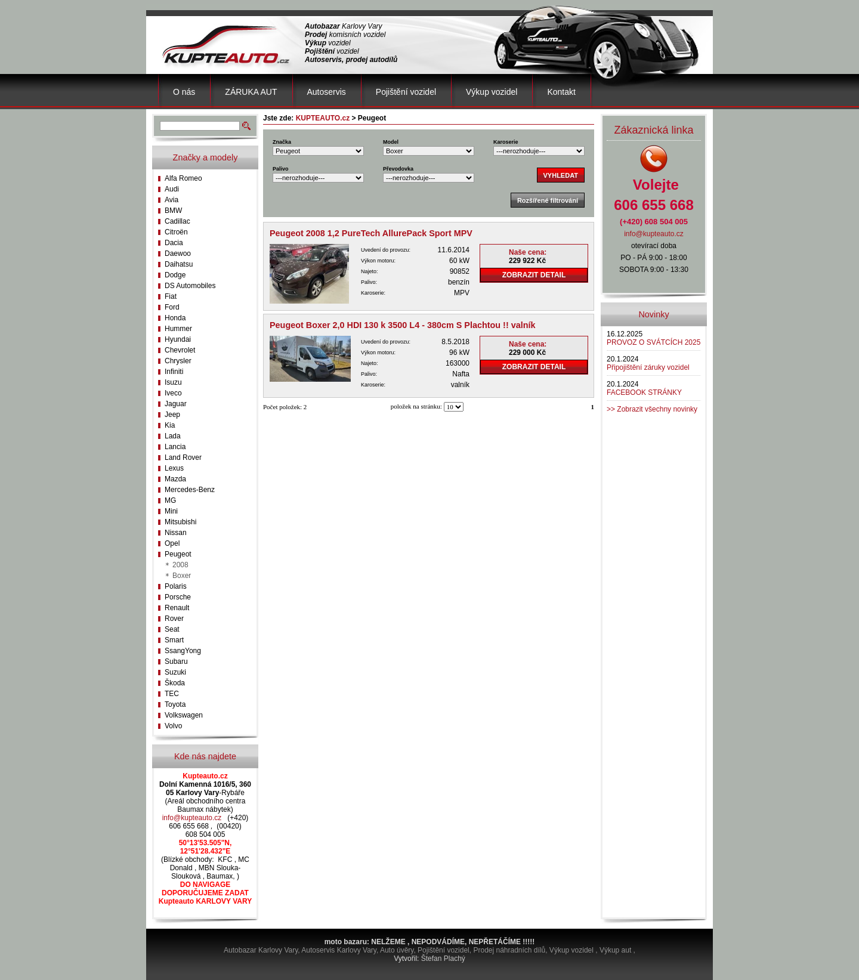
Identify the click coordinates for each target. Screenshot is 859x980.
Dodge (175, 275)
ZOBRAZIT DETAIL (534, 275)
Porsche (178, 597)
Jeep (172, 414)
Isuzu (173, 382)
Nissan (176, 532)
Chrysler (178, 361)
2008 (180, 565)
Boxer (181, 575)
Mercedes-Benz (190, 490)
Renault (177, 608)
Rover (174, 618)
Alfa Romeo (183, 178)
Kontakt (561, 92)
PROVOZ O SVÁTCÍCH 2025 (653, 342)
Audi (172, 189)
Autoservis (326, 92)
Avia (171, 200)
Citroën (176, 232)
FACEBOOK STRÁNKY (644, 392)
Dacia (174, 243)
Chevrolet (180, 350)
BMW (173, 210)
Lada (173, 436)
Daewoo (178, 253)
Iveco (173, 393)
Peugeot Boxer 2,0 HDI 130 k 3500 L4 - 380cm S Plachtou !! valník (403, 325)
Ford (172, 307)
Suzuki (175, 672)
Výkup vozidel (491, 92)
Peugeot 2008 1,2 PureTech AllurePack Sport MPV (371, 233)
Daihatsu (179, 264)
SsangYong (183, 651)
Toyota (175, 704)
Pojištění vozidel (406, 92)
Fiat (171, 296)
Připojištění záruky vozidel (648, 367)
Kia (170, 425)
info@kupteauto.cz (192, 818)
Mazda (175, 479)
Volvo (173, 726)
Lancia (175, 447)
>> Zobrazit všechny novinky (652, 409)
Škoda (175, 683)
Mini (171, 511)
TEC (172, 694)
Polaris (176, 586)
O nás (184, 92)
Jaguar (176, 404)
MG (170, 500)
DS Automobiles (190, 286)
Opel (172, 543)
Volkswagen (184, 715)
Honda (175, 318)
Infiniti (174, 371)
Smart (174, 640)
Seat (172, 629)
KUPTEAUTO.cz (323, 118)
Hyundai (178, 339)
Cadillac (177, 221)
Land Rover (183, 457)
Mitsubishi (180, 522)
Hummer (178, 328)
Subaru (176, 661)
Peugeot (178, 554)
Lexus (174, 468)
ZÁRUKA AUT (251, 92)
